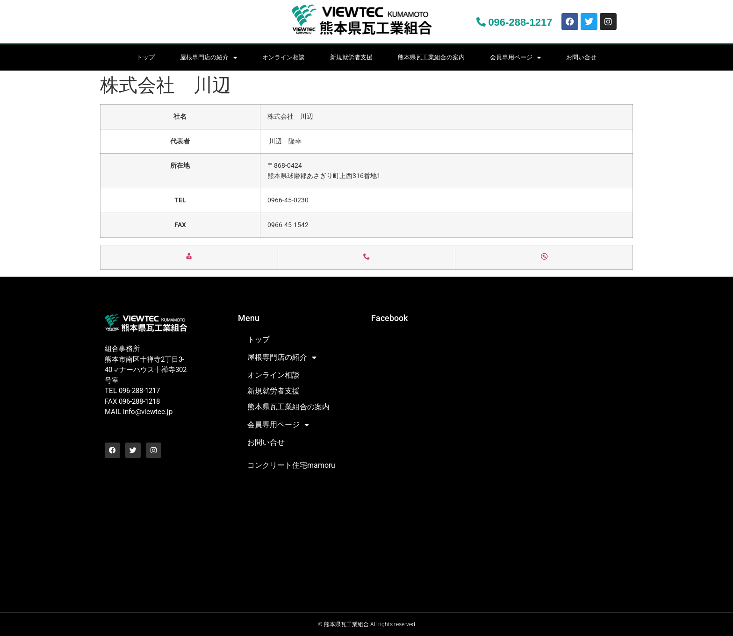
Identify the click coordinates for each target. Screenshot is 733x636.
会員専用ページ (515, 57)
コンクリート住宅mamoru (291, 465)
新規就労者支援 (351, 57)
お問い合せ (581, 57)
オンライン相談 (283, 57)
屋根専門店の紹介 (208, 57)
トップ (146, 57)
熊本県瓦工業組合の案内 (431, 57)
